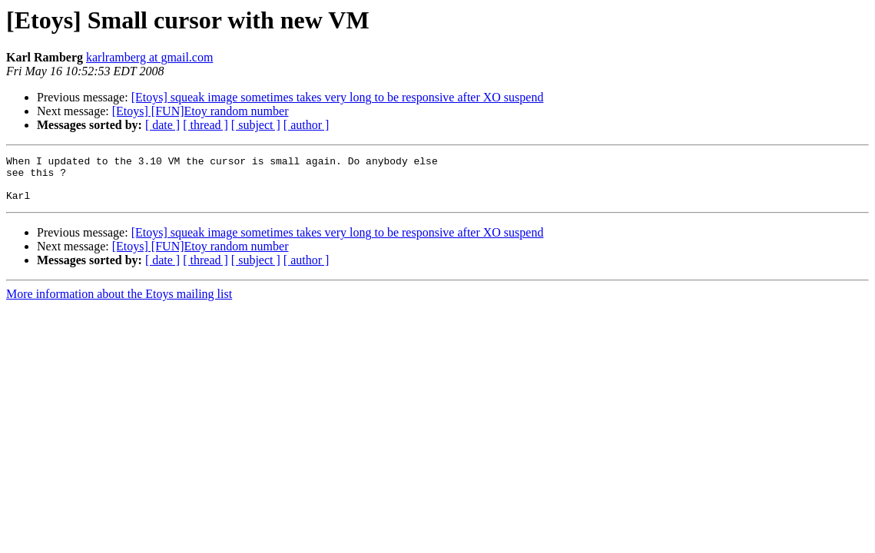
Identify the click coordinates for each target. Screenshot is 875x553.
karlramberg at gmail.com (149, 57)
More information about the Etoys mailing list (119, 303)
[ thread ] (205, 124)
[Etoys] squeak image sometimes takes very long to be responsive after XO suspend (337, 97)
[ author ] (306, 124)
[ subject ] (255, 124)
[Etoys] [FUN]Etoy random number (200, 111)
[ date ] (162, 124)
